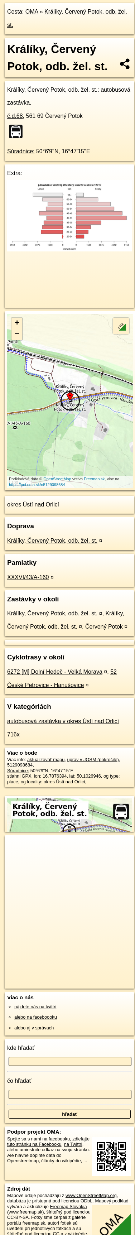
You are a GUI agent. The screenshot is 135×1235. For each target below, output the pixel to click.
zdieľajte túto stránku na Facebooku (48, 1141)
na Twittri (73, 1144)
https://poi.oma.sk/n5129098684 (37, 484)
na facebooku (56, 1139)
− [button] (17, 334)
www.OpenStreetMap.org (91, 1195)
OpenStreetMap (57, 479)
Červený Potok (104, 627)
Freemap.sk (94, 479)
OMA (31, 12)
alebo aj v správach (34, 1027)
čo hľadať (19, 1081)
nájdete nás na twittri (35, 1006)
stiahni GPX (19, 776)
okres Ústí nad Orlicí (33, 504)
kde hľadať (21, 1048)
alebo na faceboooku (35, 1017)
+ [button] (17, 323)
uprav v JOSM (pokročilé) (93, 759)
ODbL (86, 1200)
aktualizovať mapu (45, 759)
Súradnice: (21, 151)
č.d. (15, 116)
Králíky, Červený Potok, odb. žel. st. (52, 541)
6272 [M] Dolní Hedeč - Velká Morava (54, 672)
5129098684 (20, 765)
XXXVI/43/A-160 (28, 577)
